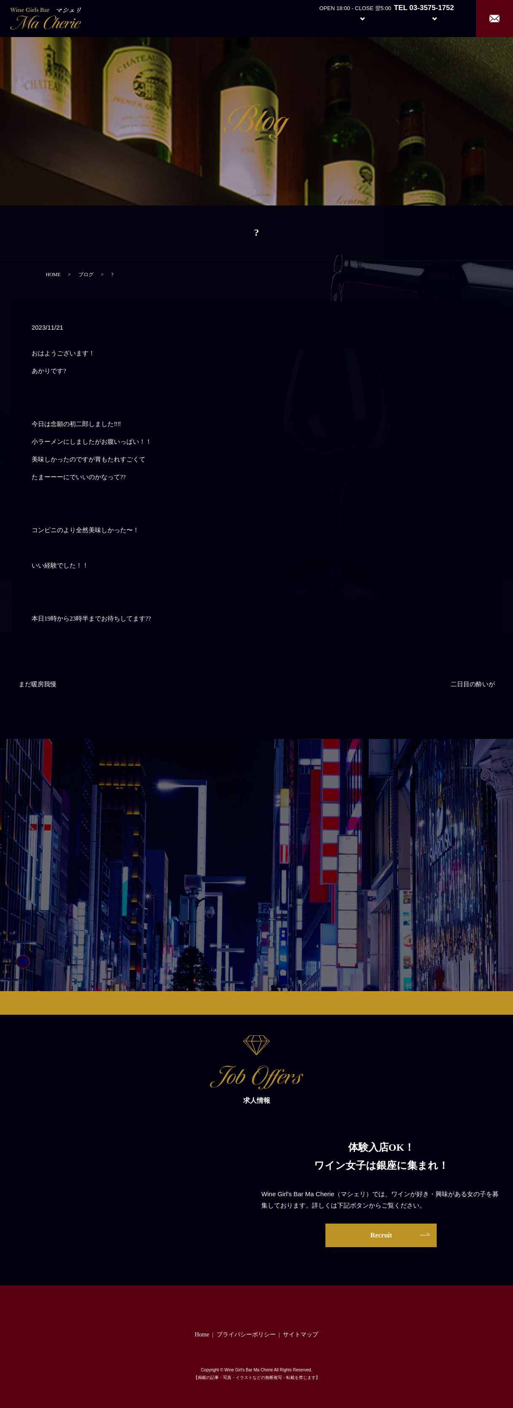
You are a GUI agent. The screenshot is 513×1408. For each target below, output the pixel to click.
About (317, 17)
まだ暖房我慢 (37, 684)
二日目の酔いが (473, 684)
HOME (53, 274)
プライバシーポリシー (246, 1334)
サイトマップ (300, 1334)
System (356, 17)
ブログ (86, 274)
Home (285, 17)
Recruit (443, 17)
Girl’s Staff (396, 17)
